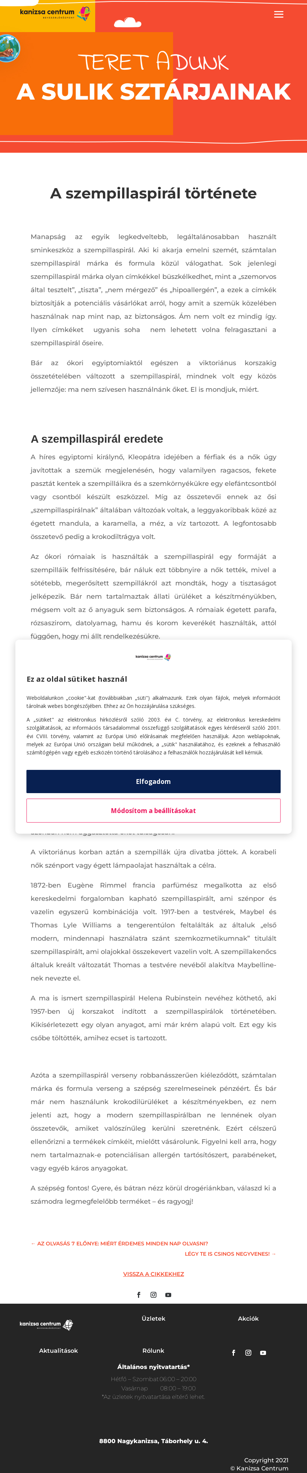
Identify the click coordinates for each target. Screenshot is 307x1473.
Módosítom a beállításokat (153, 810)
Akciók (248, 1318)
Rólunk (153, 1350)
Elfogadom (153, 781)
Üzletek (153, 1318)
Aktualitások (58, 1350)
